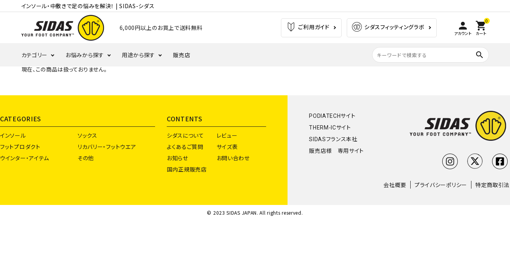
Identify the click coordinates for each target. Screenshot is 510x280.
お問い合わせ (233, 158)
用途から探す (138, 55)
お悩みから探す (84, 55)
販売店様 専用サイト (336, 151)
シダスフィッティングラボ (387, 28)
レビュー (227, 135)
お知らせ (177, 158)
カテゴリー (34, 55)
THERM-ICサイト (330, 127)
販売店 (181, 55)
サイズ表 (227, 146)
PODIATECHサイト (332, 116)
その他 (86, 158)
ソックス (87, 135)
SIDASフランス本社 (333, 139)
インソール (13, 135)
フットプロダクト (20, 146)
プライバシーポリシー (441, 185)
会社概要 (394, 185)
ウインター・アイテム (24, 158)
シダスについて (185, 135)
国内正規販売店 (187, 169)
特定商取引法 (492, 185)
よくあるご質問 (185, 146)
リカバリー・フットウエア (107, 146)
